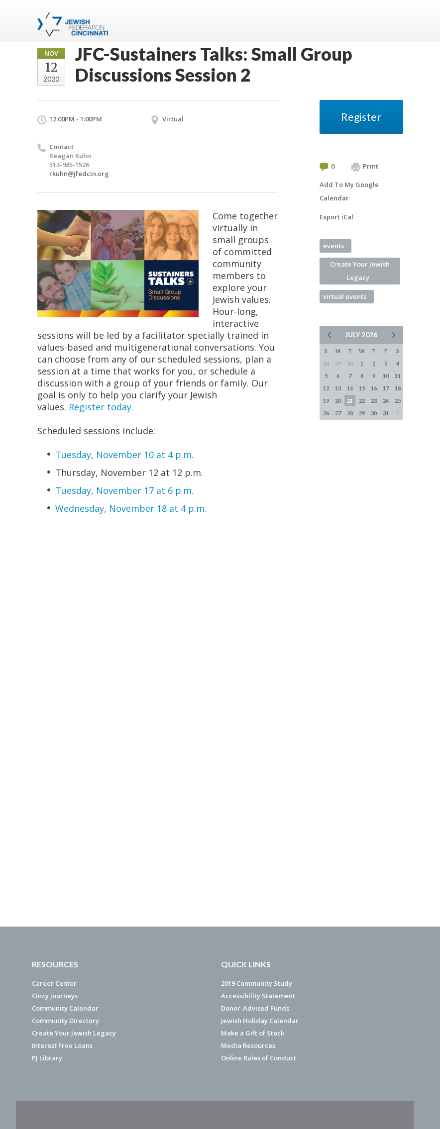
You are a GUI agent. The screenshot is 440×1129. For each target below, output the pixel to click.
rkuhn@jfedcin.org (79, 173)
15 (362, 388)
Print (364, 167)
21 (350, 400)
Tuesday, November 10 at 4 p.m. (124, 455)
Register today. (101, 407)
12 (326, 388)
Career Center (54, 983)
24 (386, 400)
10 (386, 376)
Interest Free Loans (62, 1045)
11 (398, 376)
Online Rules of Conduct (258, 1057)
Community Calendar (65, 1008)
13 (338, 388)
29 (362, 413)
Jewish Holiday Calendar (260, 1020)
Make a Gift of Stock (252, 1033)
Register (361, 116)
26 (326, 413)
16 (374, 388)
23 (374, 400)
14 (350, 388)
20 (338, 400)
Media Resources (248, 1045)
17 (386, 388)
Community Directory (65, 1020)
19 (326, 400)
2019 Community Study (256, 983)
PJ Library (47, 1057)
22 (362, 400)
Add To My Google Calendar (349, 191)
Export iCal (336, 216)
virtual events (344, 296)
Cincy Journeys (55, 995)
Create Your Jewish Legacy (360, 271)
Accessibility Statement (258, 995)
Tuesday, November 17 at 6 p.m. (124, 490)
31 (386, 413)
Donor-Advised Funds (255, 1008)
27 (338, 413)
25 (398, 400)
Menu (391, 21)
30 (374, 413)
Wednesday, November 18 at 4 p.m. (131, 508)
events (333, 245)
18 (398, 388)
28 (350, 413)
